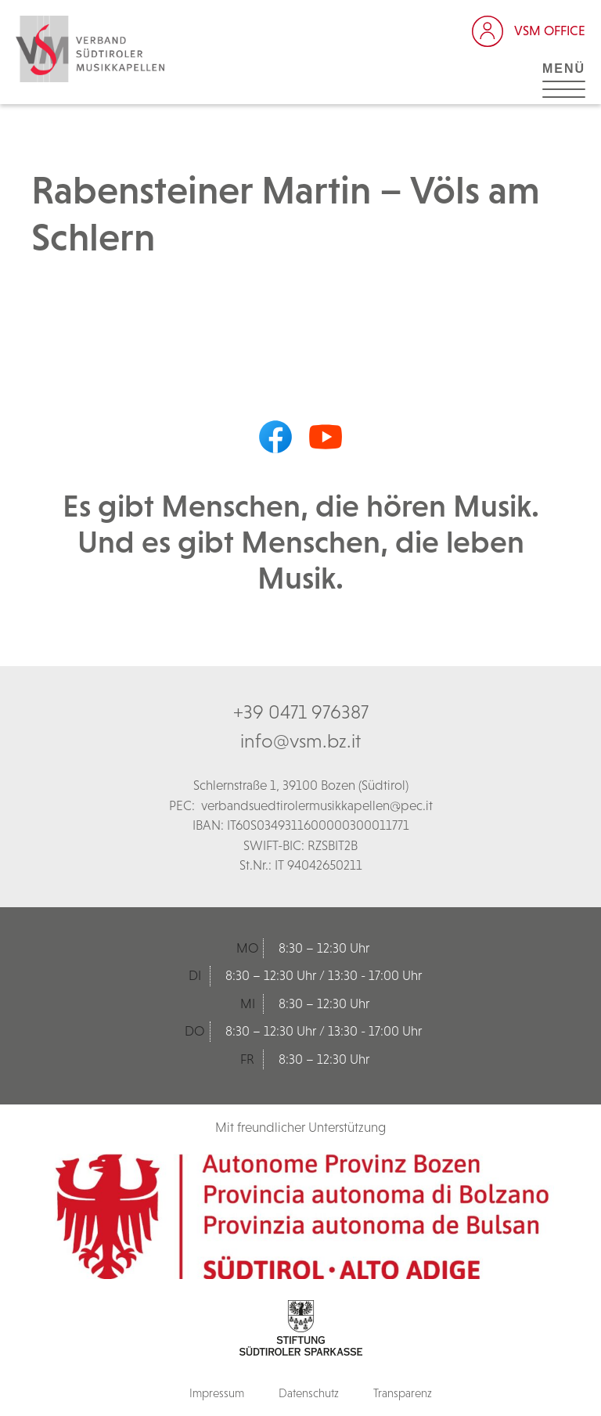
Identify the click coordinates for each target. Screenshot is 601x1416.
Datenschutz (309, 1393)
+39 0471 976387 (301, 711)
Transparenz (402, 1393)
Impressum (216, 1393)
